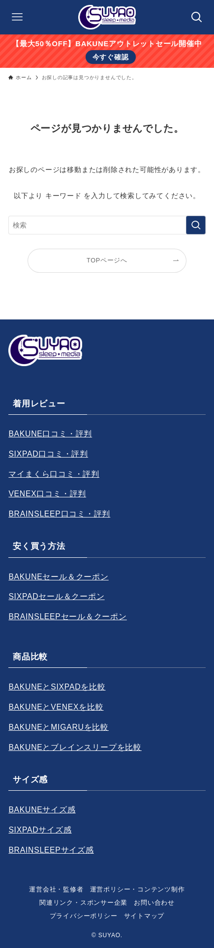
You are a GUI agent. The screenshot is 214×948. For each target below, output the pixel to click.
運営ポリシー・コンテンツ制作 (137, 889)
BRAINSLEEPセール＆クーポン (67, 616)
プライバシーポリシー (84, 915)
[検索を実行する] (196, 225)
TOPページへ (107, 260)
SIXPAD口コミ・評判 (48, 454)
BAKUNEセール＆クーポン (58, 577)
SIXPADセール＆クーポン (56, 596)
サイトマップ (144, 915)
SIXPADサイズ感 (39, 830)
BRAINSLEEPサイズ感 (50, 850)
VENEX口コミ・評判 (47, 493)
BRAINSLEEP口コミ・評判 (59, 514)
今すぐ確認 (110, 57)
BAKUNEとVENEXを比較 (55, 707)
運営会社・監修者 (56, 889)
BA (13, 809)
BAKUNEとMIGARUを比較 (58, 727)
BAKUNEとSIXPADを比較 (56, 687)
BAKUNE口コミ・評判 (50, 434)
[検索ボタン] (197, 17)
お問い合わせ (154, 902)
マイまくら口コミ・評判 (53, 474)
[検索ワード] (106, 225)
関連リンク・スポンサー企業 (83, 902)
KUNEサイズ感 (48, 809)
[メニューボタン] (17, 17)
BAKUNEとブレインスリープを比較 (74, 747)
